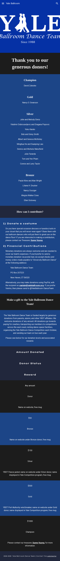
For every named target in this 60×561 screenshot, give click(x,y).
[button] (3, 3)
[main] (30, 63)
